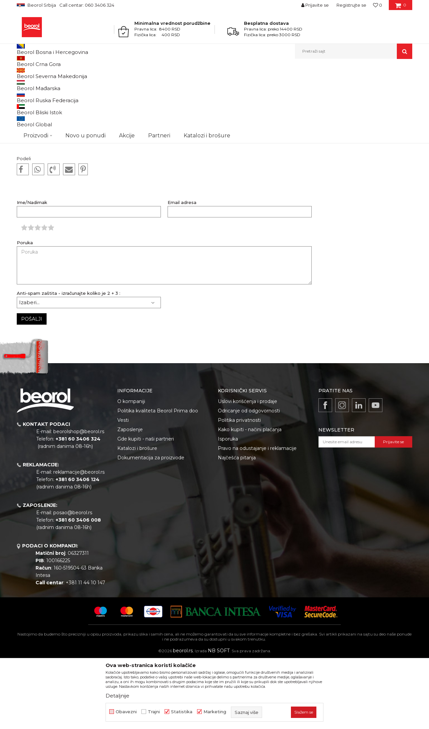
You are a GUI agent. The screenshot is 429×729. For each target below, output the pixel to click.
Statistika (181, 711)
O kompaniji (131, 470)
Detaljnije (117, 695)
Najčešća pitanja (237, 527)
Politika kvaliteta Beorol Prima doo (157, 480)
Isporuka (228, 508)
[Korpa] (400, 7)
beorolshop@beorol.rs (78, 501)
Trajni (154, 711)
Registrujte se (351, 5)
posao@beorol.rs (72, 582)
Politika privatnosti (239, 489)
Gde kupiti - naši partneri (145, 508)
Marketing (214, 711)
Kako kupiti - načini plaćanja (250, 498)
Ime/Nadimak (32, 271)
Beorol (29, 73)
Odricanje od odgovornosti (249, 480)
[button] (353, 51)
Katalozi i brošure (137, 517)
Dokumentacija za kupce (65, 73)
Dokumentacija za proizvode (150, 527)
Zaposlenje (130, 498)
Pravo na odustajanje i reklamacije (257, 517)
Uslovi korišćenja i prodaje (247, 470)
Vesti (123, 489)
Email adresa (182, 271)
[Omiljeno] (377, 5)
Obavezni (126, 711)
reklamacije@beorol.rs (79, 541)
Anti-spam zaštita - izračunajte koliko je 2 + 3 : (68, 362)
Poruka (25, 311)
